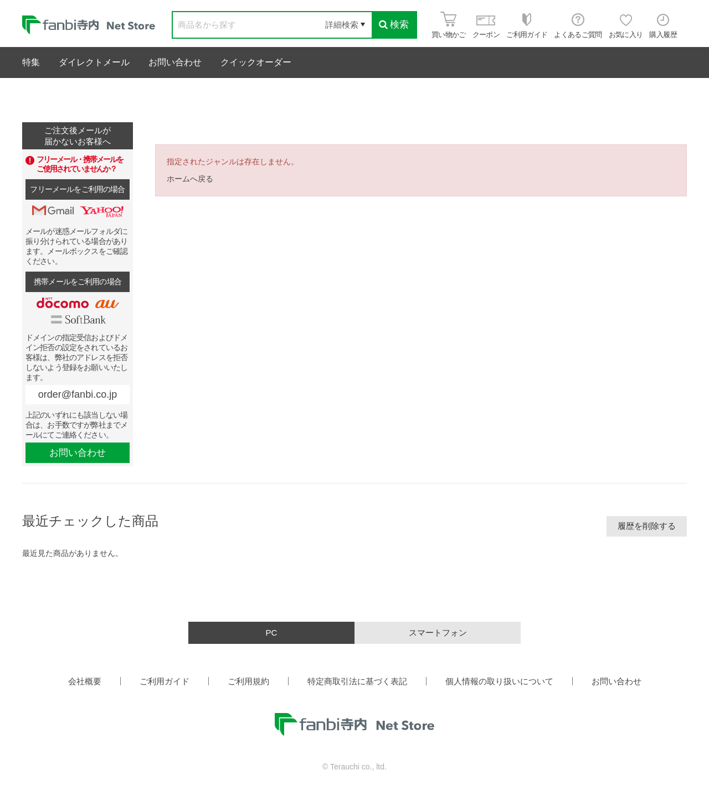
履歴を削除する (647, 525)
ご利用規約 (248, 681)
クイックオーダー (255, 62)
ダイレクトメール (94, 62)
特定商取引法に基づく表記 (357, 681)
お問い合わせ (175, 62)
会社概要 (84, 681)
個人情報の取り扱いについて (499, 681)
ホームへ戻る (190, 178)
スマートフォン (438, 632)
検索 (394, 24)
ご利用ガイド (164, 681)
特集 (31, 62)
